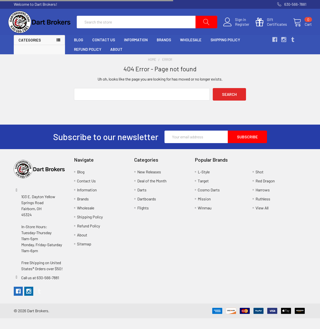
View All (262, 218)
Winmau (205, 218)
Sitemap (84, 254)
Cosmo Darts (209, 200)
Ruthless (263, 209)
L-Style (204, 182)
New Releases (149, 182)
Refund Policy (87, 60)
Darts (141, 200)
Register (237, 30)
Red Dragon (265, 191)
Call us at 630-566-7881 (40, 288)
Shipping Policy (225, 51)
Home (152, 71)
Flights (143, 218)
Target (203, 191)
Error (167, 71)
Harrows (263, 200)
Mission (204, 209)
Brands (164, 51)
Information (136, 51)
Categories (29, 51)
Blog (78, 51)
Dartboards (146, 209)
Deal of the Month (151, 191)
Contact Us (103, 51)
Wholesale (191, 51)
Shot (260, 182)
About (116, 60)
